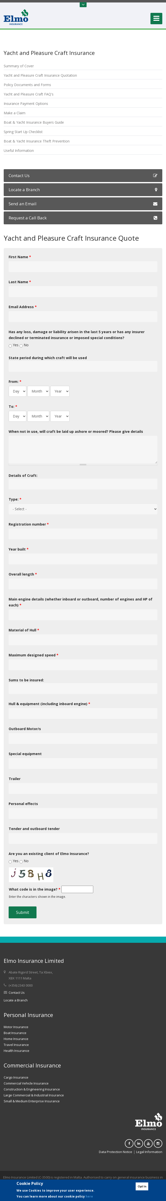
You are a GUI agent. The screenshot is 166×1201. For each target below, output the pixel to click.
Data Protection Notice (115, 1152)
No (26, 345)
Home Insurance (16, 1039)
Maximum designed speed (33, 655)
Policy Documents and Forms (27, 84)
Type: (15, 499)
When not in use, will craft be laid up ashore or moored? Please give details (76, 431)
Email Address (23, 306)
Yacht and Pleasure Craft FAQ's (29, 94)
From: (15, 381)
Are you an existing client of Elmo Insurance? (49, 853)
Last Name (20, 281)
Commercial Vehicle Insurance (26, 1083)
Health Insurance (16, 1050)
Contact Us (83, 175)
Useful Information (19, 150)
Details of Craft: (23, 475)
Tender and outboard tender (34, 828)
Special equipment (25, 753)
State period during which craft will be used (48, 357)
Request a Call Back (83, 218)
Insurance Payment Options (26, 103)
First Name (20, 256)
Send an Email (83, 204)
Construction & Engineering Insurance (32, 1089)
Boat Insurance (15, 1033)
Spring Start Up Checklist (23, 131)
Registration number (29, 524)
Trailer (14, 778)
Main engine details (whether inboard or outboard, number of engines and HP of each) (80, 602)
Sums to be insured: (26, 680)
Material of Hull (24, 630)
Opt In (142, 1186)
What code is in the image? (34, 889)
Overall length (23, 574)
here (89, 1196)
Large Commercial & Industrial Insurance (34, 1095)
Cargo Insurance (16, 1077)
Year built (19, 549)
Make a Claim (14, 113)
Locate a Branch (83, 189)
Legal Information (149, 1152)
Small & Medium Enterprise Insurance (32, 1101)
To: (13, 406)
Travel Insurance (16, 1044)
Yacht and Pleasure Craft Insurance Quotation (40, 75)
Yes (16, 345)
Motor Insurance (16, 1027)
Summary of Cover (19, 66)
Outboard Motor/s (25, 728)
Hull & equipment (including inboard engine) (49, 703)
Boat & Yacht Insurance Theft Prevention (37, 141)
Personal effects (23, 803)
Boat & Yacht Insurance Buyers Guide (34, 122)
